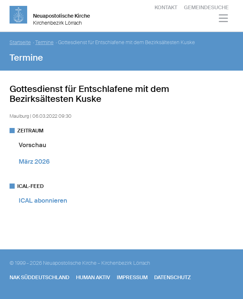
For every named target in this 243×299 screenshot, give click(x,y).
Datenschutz (172, 277)
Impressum (132, 277)
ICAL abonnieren (43, 200)
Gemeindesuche (206, 7)
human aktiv (93, 277)
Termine (44, 42)
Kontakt (166, 7)
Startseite (20, 42)
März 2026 (34, 161)
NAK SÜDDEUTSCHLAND (39, 277)
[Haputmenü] (224, 19)
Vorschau (32, 145)
